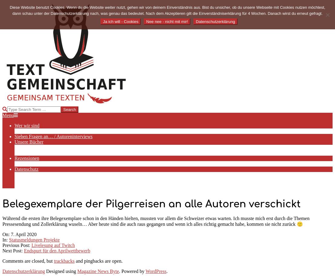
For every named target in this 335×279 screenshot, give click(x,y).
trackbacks (64, 261)
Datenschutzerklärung (23, 271)
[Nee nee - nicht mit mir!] (327, 15)
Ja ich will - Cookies (120, 21)
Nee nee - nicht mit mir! (167, 21)
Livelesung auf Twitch (53, 245)
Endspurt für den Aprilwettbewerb (57, 250)
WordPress (156, 271)
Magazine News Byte (98, 271)
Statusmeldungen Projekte (34, 239)
